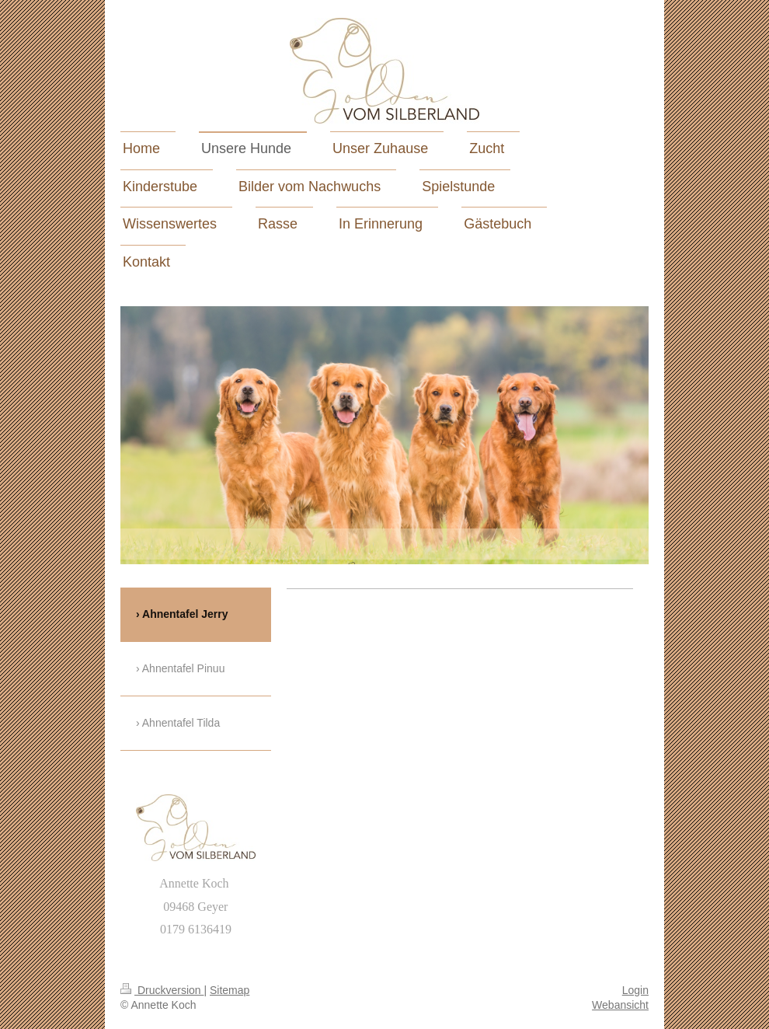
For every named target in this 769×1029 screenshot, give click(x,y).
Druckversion (162, 990)
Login (635, 990)
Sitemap (229, 990)
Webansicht (620, 1005)
